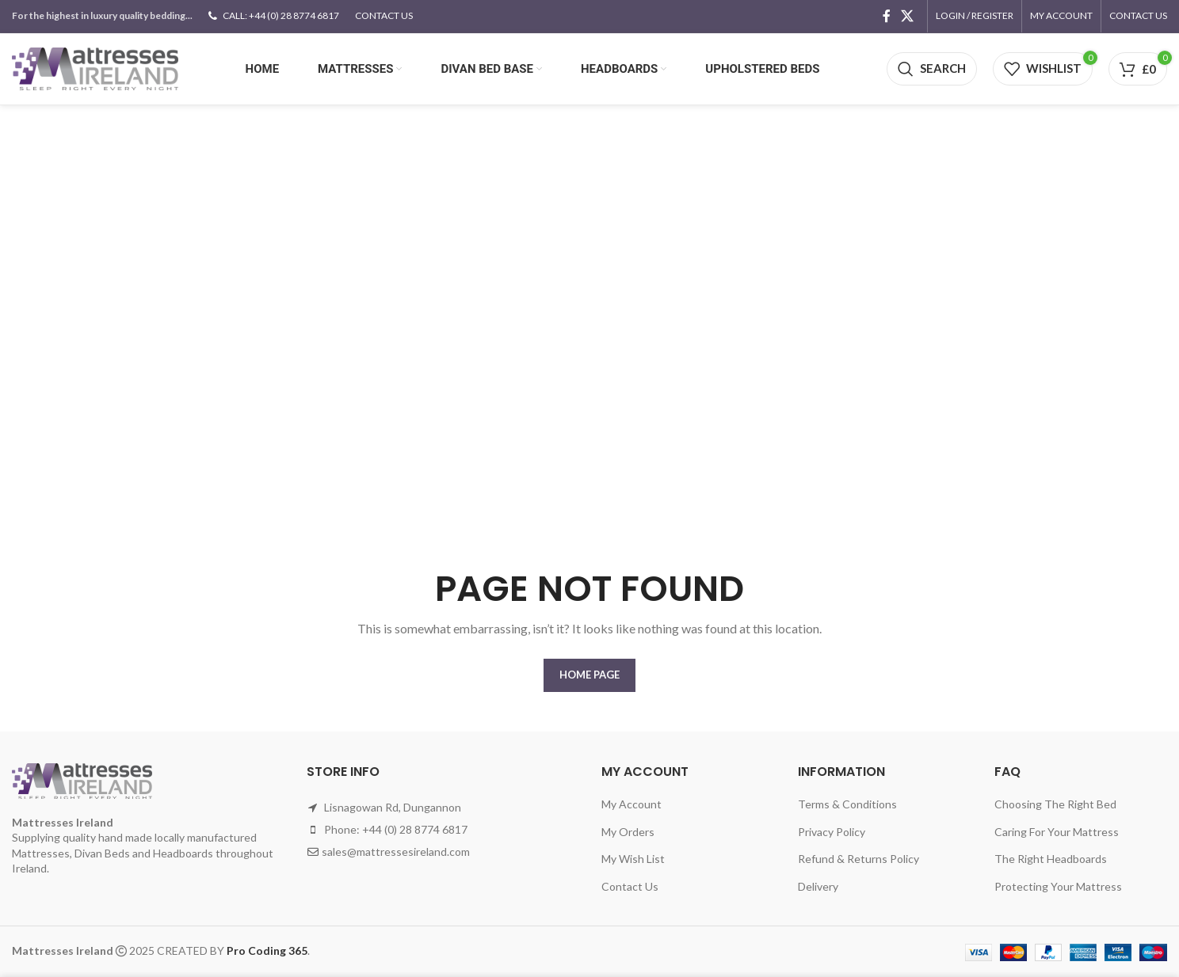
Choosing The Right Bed (1055, 804)
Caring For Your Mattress (1056, 831)
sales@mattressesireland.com (396, 851)
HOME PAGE (589, 674)
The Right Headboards (1050, 858)
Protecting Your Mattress (1058, 886)
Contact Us (629, 886)
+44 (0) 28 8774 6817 (414, 829)
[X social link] (907, 16)
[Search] (932, 69)
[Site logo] (95, 67)
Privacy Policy (831, 831)
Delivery (818, 886)
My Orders (627, 831)
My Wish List (633, 858)
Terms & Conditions (847, 804)
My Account (631, 804)
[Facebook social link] (886, 16)
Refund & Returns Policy (858, 858)
